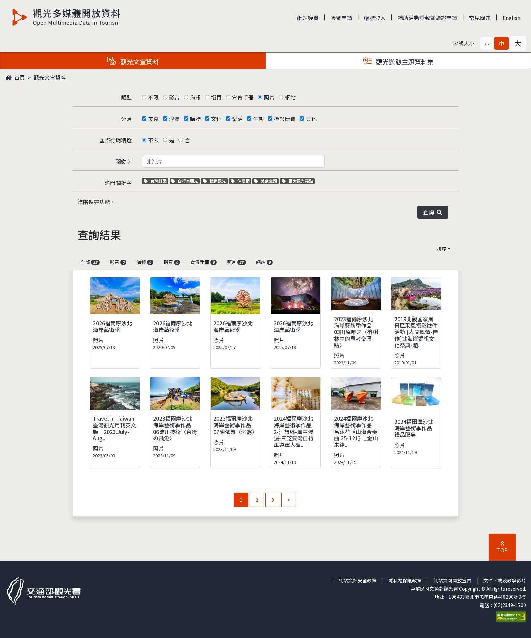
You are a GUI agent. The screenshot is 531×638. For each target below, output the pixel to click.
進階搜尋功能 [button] (94, 202)
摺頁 (216, 97)
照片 (269, 97)
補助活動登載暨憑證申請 (427, 18)
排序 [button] (441, 248)
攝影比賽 (285, 119)
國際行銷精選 (115, 140)
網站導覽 (308, 18)
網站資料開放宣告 (452, 580)
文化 (216, 119)
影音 (174, 97)
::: (334, 580)
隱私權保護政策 (405, 580)
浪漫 (174, 119)
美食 (153, 119)
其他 (311, 119)
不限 (153, 97)
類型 (126, 97)
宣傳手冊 (243, 97)
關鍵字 (123, 161)
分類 (126, 119)
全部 (90, 262)
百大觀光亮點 (297, 181)
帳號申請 (341, 18)
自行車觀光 (184, 181)
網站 (290, 97)
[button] (486, 43)
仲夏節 (241, 181)
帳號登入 (375, 18)
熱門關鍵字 (118, 183)
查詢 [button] (433, 212)
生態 (258, 119)
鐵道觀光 (215, 181)
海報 (195, 97)
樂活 (237, 119)
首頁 (15, 77)
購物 (195, 119)
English (512, 18)
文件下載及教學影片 (504, 580)
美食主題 (266, 181)
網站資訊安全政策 (358, 580)
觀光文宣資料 (50, 77)
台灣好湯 (156, 181)
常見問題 (480, 18)
